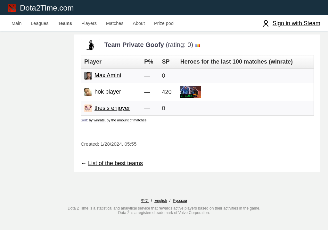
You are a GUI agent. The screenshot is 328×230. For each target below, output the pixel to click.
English (160, 200)
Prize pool (164, 23)
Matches (114, 23)
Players (89, 23)
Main (16, 23)
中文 (145, 200)
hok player (107, 91)
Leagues (39, 23)
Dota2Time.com (47, 8)
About (139, 23)
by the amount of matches (126, 120)
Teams (65, 23)
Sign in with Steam (296, 23)
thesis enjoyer (112, 108)
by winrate (97, 120)
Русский (180, 200)
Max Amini (107, 75)
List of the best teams (115, 163)
